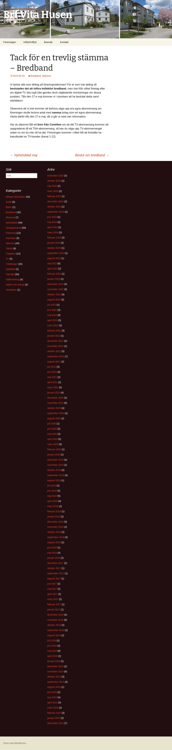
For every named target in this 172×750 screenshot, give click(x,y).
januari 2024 (53, 242)
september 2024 (55, 211)
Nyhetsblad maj (23, 155)
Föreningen (9, 42)
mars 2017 (52, 599)
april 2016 (52, 656)
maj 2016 (52, 651)
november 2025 (55, 175)
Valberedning (12, 279)
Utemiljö (10, 274)
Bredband (36, 75)
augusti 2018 (54, 542)
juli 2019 (51, 485)
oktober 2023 (54, 248)
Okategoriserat (13, 227)
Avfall (9, 202)
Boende (48, 42)
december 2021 (55, 341)
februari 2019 (54, 511)
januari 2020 (53, 454)
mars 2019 (52, 506)
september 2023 (55, 253)
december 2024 (55, 201)
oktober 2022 (54, 294)
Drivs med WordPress (14, 743)
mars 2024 (52, 232)
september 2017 (55, 573)
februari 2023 (54, 273)
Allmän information (15, 196)
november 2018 (55, 527)
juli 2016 (51, 640)
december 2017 (55, 563)
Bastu (9, 207)
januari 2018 (53, 558)
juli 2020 (51, 423)
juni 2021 (52, 372)
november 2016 (55, 620)
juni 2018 (52, 547)
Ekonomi (10, 217)
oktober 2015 (54, 676)
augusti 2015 (54, 687)
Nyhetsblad (12, 222)
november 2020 (55, 403)
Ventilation (11, 289)
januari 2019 (53, 516)
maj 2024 (52, 222)
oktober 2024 (54, 206)
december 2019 (55, 459)
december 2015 (55, 666)
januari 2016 (53, 661)
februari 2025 (54, 196)
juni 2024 (52, 217)
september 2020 (55, 413)
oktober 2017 (54, 568)
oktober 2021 (54, 351)
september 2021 (55, 356)
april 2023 (52, 268)
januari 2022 (53, 335)
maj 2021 (52, 377)
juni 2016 (52, 645)
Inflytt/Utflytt (29, 42)
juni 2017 (52, 583)
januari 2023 (53, 279)
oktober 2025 (54, 180)
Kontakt (64, 42)
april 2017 (52, 594)
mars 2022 (52, 325)
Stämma (46, 75)
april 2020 (52, 439)
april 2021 (52, 382)
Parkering (11, 233)
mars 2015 (52, 707)
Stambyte (11, 238)
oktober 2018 (54, 532)
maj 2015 (52, 697)
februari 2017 (54, 604)
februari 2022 (54, 330)
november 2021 (55, 346)
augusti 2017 (54, 578)
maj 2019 (52, 496)
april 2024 (52, 227)
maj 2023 (52, 263)
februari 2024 (54, 237)
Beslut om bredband (92, 155)
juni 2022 (52, 310)
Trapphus (11, 253)
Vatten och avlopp (15, 284)
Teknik (9, 248)
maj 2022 (52, 315)
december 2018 (55, 521)
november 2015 (55, 671)
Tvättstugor (12, 264)
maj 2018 (52, 552)
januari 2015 (53, 718)
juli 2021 (51, 366)
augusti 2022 (54, 299)
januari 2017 (53, 609)
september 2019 (55, 475)
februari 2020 (54, 449)
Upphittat (10, 269)
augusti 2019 (54, 480)
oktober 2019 (54, 470)
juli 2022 (51, 304)
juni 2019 (52, 490)
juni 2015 (52, 692)
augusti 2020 (54, 418)
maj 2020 (52, 434)
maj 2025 (52, 186)
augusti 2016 (54, 635)
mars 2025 (52, 191)
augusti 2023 (54, 258)
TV (7, 258)
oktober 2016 (54, 625)
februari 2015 (54, 713)
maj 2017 (52, 589)
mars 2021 (52, 387)
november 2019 (55, 465)
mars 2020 (52, 444)
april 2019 (52, 501)
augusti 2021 (54, 361)
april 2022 (52, 320)
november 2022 (55, 289)
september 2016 (55, 630)
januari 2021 (53, 392)
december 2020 (55, 397)
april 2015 (52, 702)
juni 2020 (52, 428)
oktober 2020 (54, 408)
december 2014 (55, 723)
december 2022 (55, 284)
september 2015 (55, 682)
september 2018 (55, 537)
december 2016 (55, 614)
